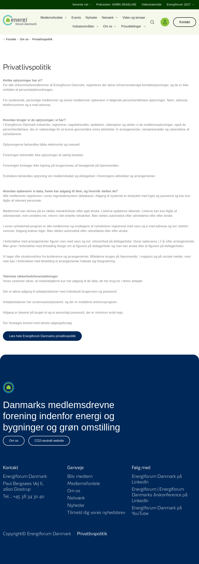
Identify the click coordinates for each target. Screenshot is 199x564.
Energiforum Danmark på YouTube (164, 511)
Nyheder (76, 505)
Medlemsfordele (83, 484)
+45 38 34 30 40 (28, 496)
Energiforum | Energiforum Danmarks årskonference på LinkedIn (164, 495)
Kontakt (184, 22)
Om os (13, 440)
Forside (11, 39)
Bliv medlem (80, 476)
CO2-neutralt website (49, 440)
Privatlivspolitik (92, 534)
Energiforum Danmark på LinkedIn (164, 479)
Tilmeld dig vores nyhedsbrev (96, 513)
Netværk (76, 498)
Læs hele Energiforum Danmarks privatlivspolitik (42, 336)
